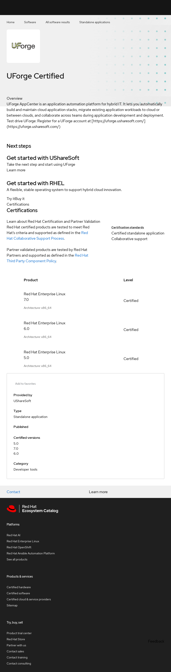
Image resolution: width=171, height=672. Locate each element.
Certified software (18, 593)
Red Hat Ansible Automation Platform (31, 553)
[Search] (120, 7)
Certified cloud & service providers (29, 599)
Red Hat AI (13, 535)
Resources (148, 7)
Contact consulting (19, 663)
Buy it (20, 198)
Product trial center (19, 633)
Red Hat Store (16, 639)
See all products (17, 559)
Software (30, 22)
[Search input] (102, 7)
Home (11, 22)
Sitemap (12, 605)
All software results (58, 22)
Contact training (17, 657)
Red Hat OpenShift (19, 547)
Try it (11, 198)
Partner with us (16, 645)
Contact (13, 491)
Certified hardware (19, 587)
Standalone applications (94, 22)
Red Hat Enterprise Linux (23, 541)
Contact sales (15, 651)
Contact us (133, 10)
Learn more (16, 170)
